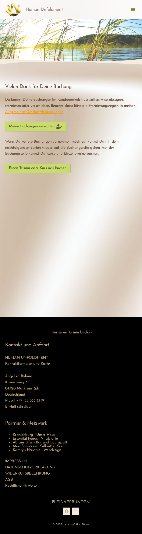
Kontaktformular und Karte (27, 364)
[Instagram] (75, 511)
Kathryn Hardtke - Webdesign (37, 450)
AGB (9, 480)
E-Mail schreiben (18, 407)
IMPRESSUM (16, 461)
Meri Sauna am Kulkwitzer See (38, 446)
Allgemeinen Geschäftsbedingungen (34, 112)
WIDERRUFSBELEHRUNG (27, 474)
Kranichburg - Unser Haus (34, 435)
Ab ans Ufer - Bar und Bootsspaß (40, 442)
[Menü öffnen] (133, 9)
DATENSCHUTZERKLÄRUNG (30, 467)
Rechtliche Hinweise (20, 486)
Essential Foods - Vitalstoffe (35, 439)
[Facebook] (66, 511)
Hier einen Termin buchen (71, 332)
